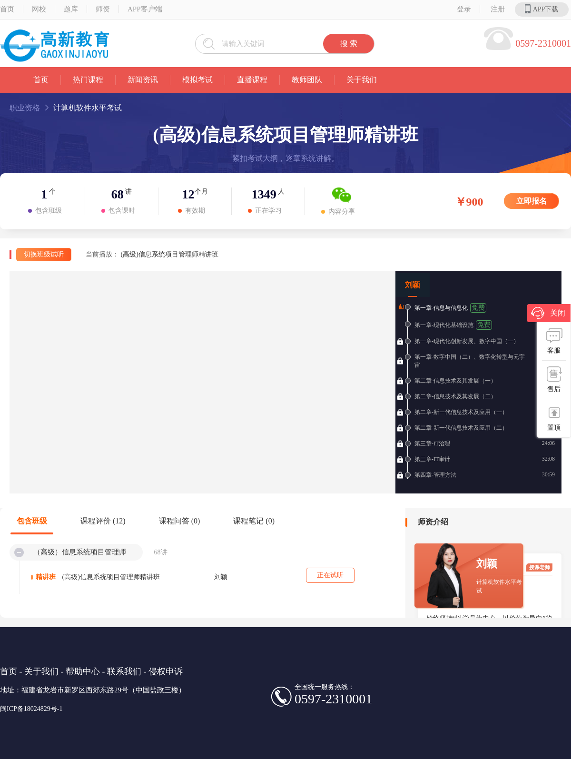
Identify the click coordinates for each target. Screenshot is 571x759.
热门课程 (88, 80)
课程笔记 (254, 521)
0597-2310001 (543, 43)
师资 (103, 9)
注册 (498, 9)
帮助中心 (83, 671)
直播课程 (252, 80)
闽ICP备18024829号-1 (31, 708)
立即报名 (531, 201)
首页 (41, 80)
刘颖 (412, 285)
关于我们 (361, 80)
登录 (464, 9)
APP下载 (542, 8)
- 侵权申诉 (163, 671)
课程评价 (103, 521)
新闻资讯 (143, 80)
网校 (39, 9)
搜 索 (348, 43)
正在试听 (330, 575)
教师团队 (307, 80)
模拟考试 (197, 80)
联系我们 (124, 671)
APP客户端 (145, 9)
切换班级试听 (44, 254)
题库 (71, 9)
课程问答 (179, 521)
